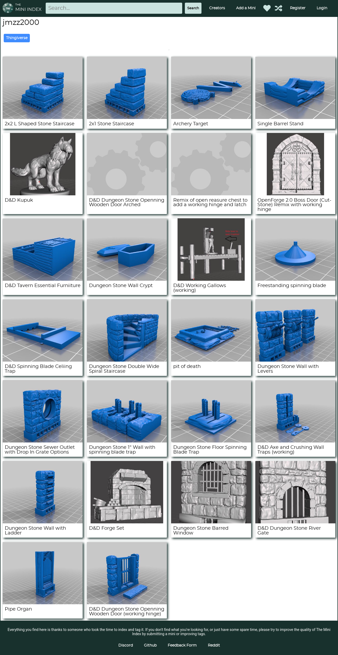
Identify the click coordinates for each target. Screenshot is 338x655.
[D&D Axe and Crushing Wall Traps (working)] (295, 441)
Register (298, 8)
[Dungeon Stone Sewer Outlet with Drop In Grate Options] (43, 441)
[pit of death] (211, 360)
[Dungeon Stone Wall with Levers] (295, 360)
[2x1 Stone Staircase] (127, 118)
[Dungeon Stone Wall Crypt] (127, 279)
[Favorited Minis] (267, 8)
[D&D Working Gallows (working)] (211, 279)
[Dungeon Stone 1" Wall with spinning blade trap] (127, 441)
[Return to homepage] (9, 8)
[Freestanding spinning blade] (295, 279)
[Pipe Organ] (43, 603)
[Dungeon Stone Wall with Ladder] (43, 522)
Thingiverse (16, 38)
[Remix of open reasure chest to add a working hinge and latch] (211, 194)
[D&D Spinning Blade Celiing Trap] (43, 360)
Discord (125, 645)
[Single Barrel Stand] (295, 118)
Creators (217, 8)
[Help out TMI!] (278, 8)
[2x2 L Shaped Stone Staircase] (43, 118)
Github (150, 645)
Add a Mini (246, 8)
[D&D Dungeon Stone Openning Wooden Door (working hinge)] (127, 603)
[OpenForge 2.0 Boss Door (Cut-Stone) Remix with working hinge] (295, 194)
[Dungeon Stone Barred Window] (211, 522)
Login (322, 8)
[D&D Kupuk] (43, 194)
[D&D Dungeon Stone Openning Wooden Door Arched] (127, 194)
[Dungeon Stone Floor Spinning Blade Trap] (211, 441)
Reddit (214, 645)
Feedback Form (182, 645)
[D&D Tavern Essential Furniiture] (43, 279)
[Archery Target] (211, 118)
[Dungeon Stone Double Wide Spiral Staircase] (127, 360)
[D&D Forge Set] (127, 522)
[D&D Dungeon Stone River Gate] (295, 522)
